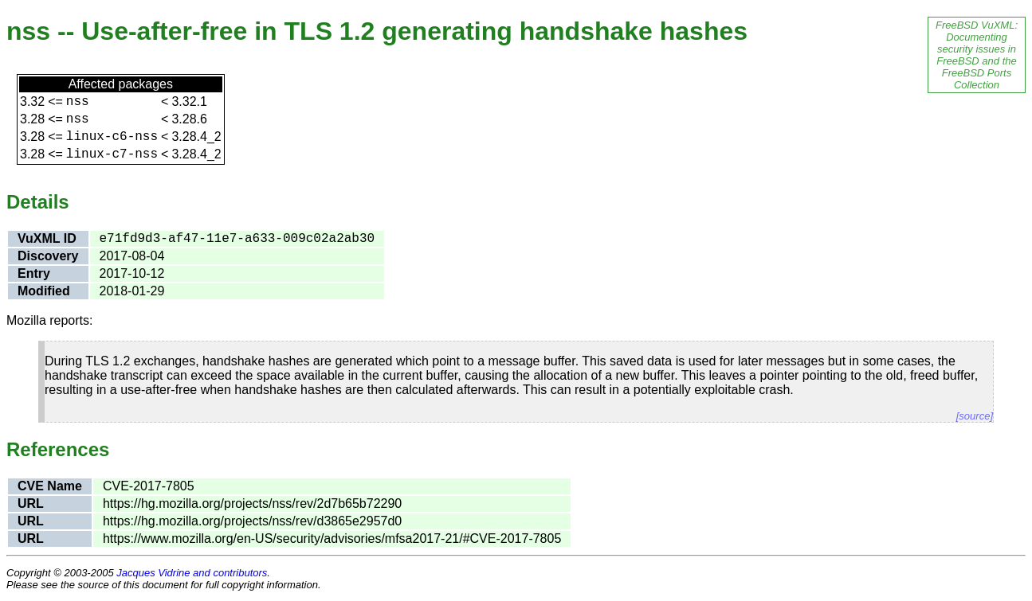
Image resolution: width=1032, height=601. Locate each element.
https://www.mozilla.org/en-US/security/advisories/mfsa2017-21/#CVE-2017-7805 (332, 538)
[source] (974, 416)
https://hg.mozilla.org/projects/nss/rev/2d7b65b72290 (252, 503)
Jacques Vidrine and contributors (191, 573)
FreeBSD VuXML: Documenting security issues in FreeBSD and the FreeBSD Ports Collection (977, 55)
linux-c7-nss (112, 154)
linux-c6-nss (112, 137)
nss (77, 102)
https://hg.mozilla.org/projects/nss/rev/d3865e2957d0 (252, 521)
